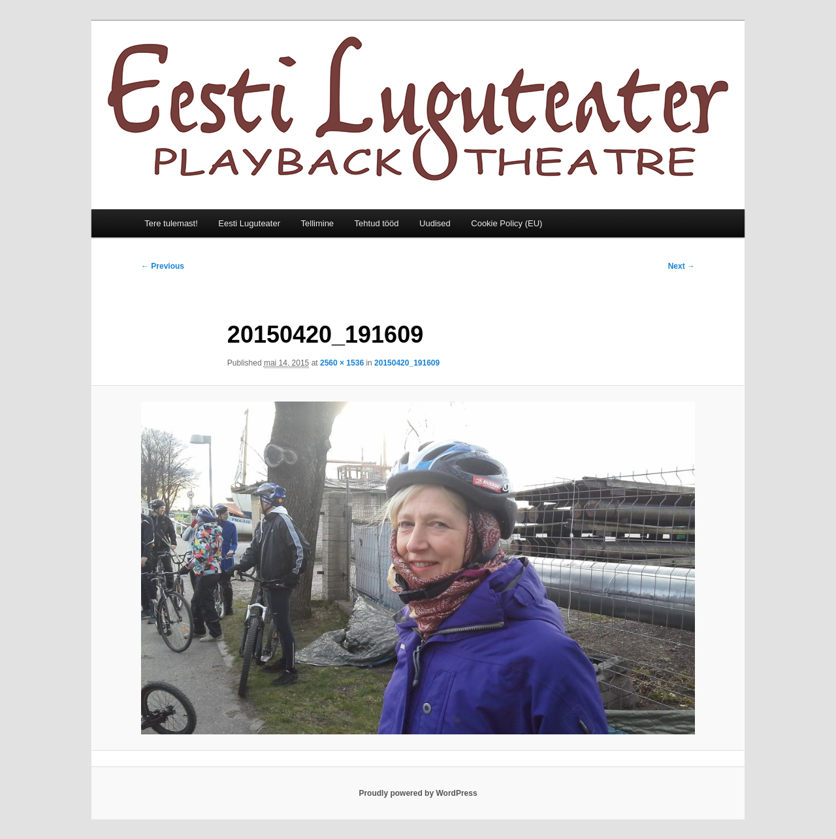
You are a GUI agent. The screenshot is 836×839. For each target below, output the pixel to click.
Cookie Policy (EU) (506, 223)
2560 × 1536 (342, 363)
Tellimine (317, 223)
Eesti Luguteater (249, 223)
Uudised (435, 223)
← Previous (162, 266)
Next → (681, 266)
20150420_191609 (407, 363)
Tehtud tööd (377, 223)
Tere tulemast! (171, 223)
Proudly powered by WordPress (418, 793)
